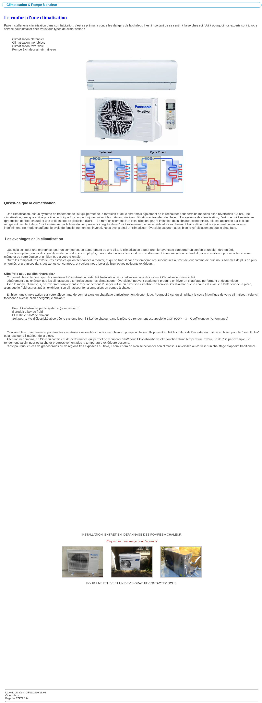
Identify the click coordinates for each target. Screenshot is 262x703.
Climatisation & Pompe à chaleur (32, 5)
